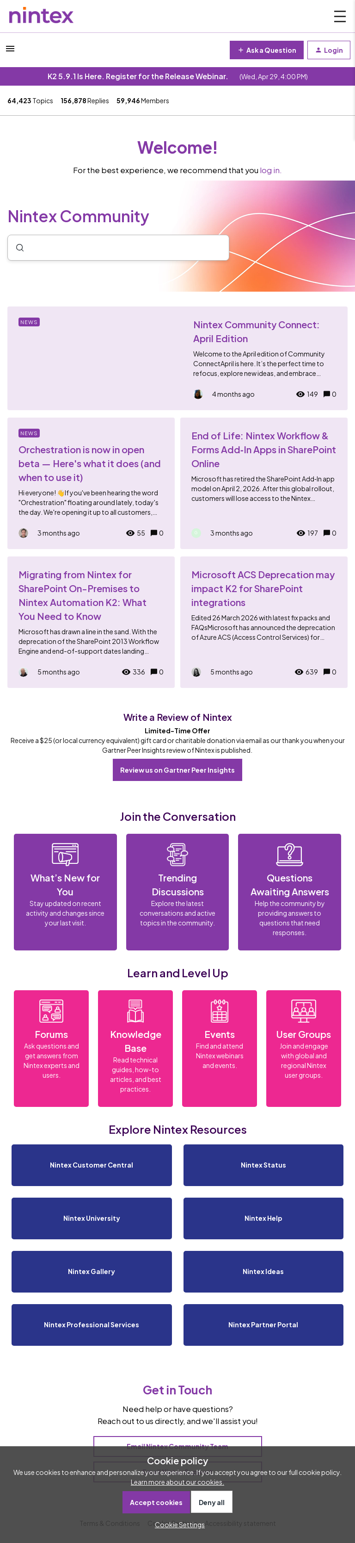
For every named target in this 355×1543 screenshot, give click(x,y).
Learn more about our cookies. (177, 1482)
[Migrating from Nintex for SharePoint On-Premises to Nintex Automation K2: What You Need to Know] (91, 622)
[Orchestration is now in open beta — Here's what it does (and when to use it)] (91, 483)
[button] (177, 1524)
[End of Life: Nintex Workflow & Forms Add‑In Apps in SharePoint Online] (264, 483)
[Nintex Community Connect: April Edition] (177, 358)
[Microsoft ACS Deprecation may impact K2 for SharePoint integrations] (264, 622)
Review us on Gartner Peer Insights (177, 770)
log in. (271, 170)
